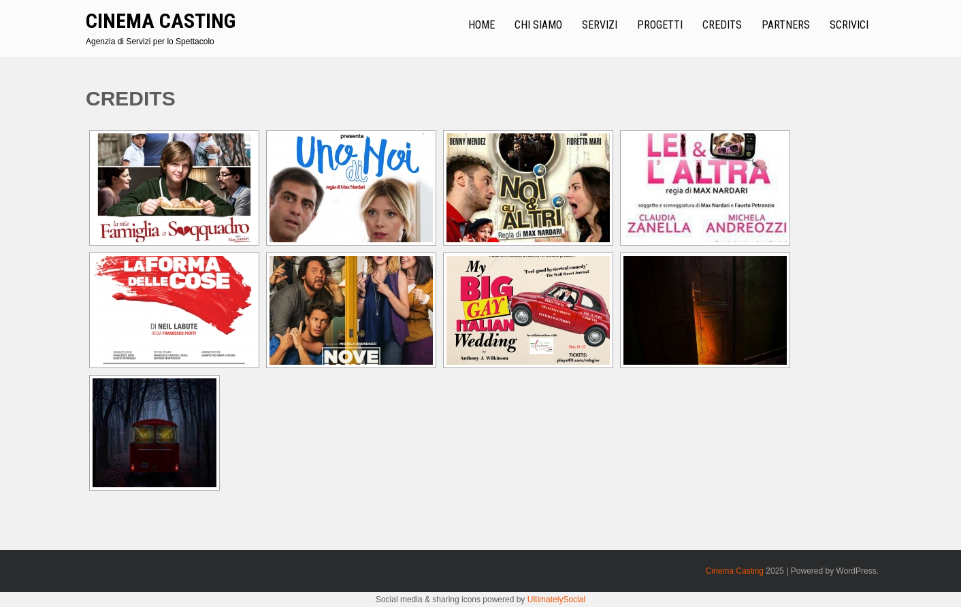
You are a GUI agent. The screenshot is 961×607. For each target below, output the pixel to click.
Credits (722, 24)
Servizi (599, 24)
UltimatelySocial (556, 599)
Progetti (660, 24)
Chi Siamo (538, 24)
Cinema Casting (160, 21)
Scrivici (849, 24)
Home (481, 24)
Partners (786, 24)
